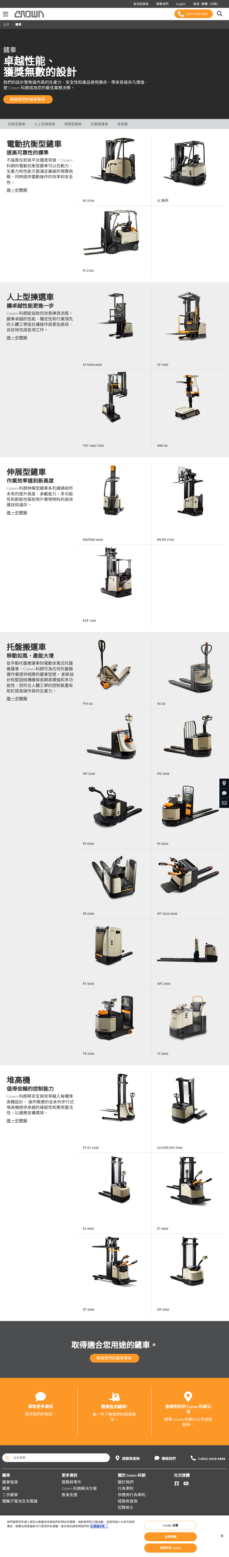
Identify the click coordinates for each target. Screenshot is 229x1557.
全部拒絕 (170, 1536)
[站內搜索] (56, 1457)
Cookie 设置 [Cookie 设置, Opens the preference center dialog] (170, 1525)
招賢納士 (126, 1507)
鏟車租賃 (10, 1482)
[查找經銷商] (224, 783)
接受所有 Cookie (170, 1548)
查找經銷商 (140, 4)
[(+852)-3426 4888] (193, 13)
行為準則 (126, 1488)
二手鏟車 (10, 1494)
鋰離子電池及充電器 (20, 1501)
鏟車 (6, 1488)
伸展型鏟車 (73, 124)
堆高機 (122, 124)
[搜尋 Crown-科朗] (219, 14)
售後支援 (69, 1494)
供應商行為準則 (131, 1494)
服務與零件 (71, 1482)
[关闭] (222, 1536)
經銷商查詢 (127, 1501)
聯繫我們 (161, 4)
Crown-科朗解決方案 (79, 1488)
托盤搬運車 (99, 124)
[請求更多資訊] (224, 793)
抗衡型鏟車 (16, 124)
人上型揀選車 (44, 124)
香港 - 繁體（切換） (205, 4)
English (180, 4)
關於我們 (126, 1482)
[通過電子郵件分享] (224, 803)
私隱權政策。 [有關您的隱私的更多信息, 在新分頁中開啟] (99, 1526)
